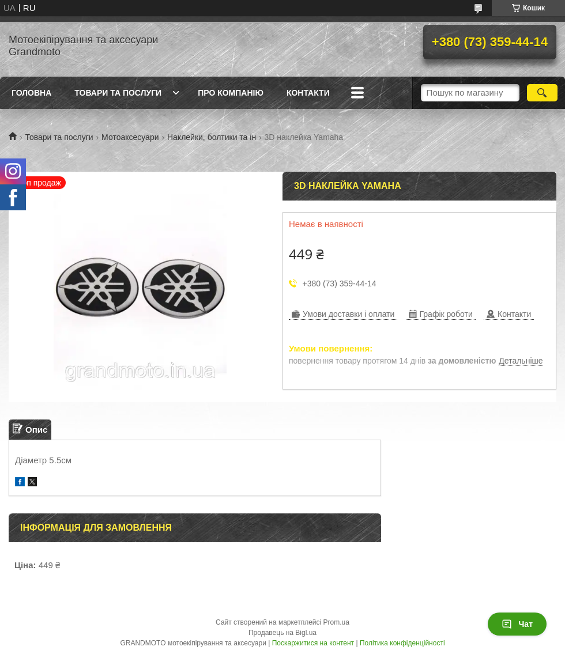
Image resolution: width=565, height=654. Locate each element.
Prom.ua (336, 622)
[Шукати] (542, 92)
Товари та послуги (117, 92)
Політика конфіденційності (402, 643)
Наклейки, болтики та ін (211, 137)
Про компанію (230, 92)
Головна (31, 92)
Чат (517, 624)
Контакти (308, 92)
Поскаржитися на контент (313, 643)
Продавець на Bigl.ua (282, 633)
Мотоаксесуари (130, 137)
